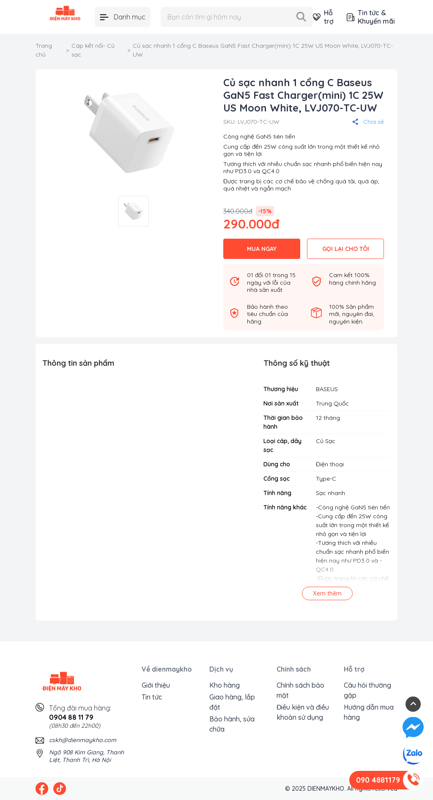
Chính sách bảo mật (300, 690)
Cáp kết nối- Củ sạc (93, 50)
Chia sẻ (368, 121)
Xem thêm (327, 593)
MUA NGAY (262, 249)
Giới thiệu (156, 685)
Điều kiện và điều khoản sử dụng (303, 712)
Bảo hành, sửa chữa (232, 724)
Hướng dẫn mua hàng (369, 712)
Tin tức (152, 697)
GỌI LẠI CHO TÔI (345, 249)
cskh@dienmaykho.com (82, 740)
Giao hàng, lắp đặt (232, 702)
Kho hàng (224, 685)
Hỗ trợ (323, 16)
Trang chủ (44, 50)
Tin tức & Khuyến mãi (371, 16)
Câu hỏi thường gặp (367, 690)
